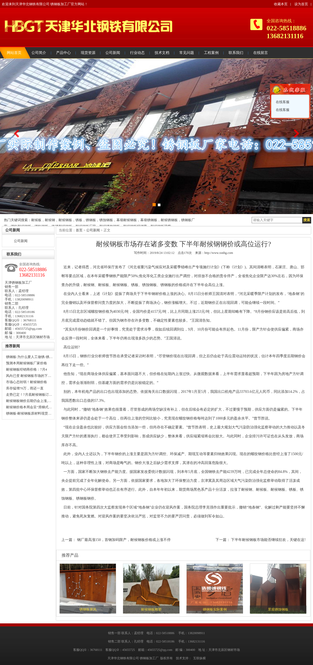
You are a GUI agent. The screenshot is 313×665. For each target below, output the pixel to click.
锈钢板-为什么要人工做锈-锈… (29, 357)
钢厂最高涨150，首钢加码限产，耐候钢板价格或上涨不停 (124, 540)
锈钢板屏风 (87, 609)
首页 (79, 230)
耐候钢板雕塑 (151, 609)
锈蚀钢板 (149, 285)
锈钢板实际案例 (215, 609)
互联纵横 (199, 658)
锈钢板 (165, 285)
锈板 (134, 285)
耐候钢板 (120, 285)
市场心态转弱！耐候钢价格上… (26, 382)
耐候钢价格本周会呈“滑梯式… (29, 407)
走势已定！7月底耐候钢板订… (29, 394)
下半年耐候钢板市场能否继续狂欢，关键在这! (268, 540)
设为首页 (301, 4)
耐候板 (103, 285)
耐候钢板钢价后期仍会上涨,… (28, 401)
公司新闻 (21, 241)
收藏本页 (281, 4)
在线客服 (282, 102)
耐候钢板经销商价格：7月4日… (26, 370)
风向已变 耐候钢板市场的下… (28, 376)
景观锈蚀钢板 (278, 609)
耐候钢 (88, 285)
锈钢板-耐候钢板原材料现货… (28, 413)
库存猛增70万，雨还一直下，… (25, 389)
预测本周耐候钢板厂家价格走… (26, 363)
